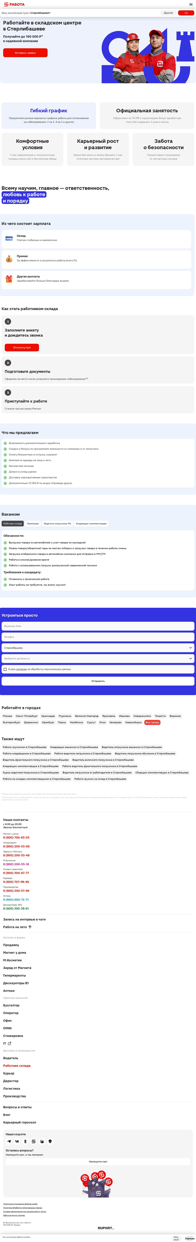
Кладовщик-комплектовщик (91, 523)
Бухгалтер (11, 1005)
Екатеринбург (11, 722)
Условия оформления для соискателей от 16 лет (24, 1211)
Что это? (176, 1238)
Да (186, 12)
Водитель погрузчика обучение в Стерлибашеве (145, 753)
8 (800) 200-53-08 (16, 846)
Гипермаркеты (14, 975)
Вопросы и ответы (17, 1107)
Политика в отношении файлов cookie (20, 1204)
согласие (21, 669)
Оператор (10, 1013)
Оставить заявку (25, 52)
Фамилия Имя (12, 626)
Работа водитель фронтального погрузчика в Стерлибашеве (99, 766)
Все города (152, 722)
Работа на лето (17, 927)
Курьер (8, 1073)
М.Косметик (12, 960)
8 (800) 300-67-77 (16, 873)
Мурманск (65, 715)
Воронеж (175, 715)
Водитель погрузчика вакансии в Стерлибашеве (132, 747)
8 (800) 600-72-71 (16, 899)
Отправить (98, 681)
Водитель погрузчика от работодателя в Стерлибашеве (97, 772)
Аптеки (9, 991)
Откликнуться (22, 347)
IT (7, 1043)
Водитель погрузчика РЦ (57, 523)
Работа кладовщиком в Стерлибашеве (27, 753)
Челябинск (76, 722)
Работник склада (12, 523)
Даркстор (10, 1081)
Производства (14, 1096)
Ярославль (108, 715)
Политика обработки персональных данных (22, 1208)
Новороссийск (142, 715)
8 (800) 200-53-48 (16, 855)
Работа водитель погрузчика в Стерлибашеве (82, 753)
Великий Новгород (86, 715)
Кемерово (115, 722)
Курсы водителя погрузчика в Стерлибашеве (31, 772)
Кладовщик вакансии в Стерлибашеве (74, 747)
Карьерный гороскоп (19, 1122)
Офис (7, 1020)
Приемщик (33, 523)
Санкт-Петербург (27, 715)
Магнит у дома (14, 952)
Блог (6, 1115)
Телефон (9, 636)
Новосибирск (133, 722)
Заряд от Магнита (17, 968)
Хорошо (189, 1238)
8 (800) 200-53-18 (16, 864)
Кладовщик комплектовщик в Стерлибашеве (31, 766)
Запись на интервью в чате (24, 919)
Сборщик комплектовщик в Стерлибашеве (162, 772)
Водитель (10, 1058)
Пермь (62, 722)
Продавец (11, 945)
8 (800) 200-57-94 (16, 890)
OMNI (7, 1028)
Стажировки (13, 1036)
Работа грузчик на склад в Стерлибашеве (100, 778)
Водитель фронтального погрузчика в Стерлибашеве (36, 759)
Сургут (91, 722)
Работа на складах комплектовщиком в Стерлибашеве (37, 778)
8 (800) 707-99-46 (16, 881)
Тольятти (160, 715)
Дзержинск (31, 722)
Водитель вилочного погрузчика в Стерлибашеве (103, 759)
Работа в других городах (14, 1215)
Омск (102, 722)
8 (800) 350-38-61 (16, 908)
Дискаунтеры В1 (16, 983)
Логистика (11, 1088)
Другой (168, 12)
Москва (7, 715)
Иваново (124, 715)
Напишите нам (98, 1161)
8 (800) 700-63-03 (16, 837)
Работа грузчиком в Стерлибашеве (24, 747)
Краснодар (48, 715)
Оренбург (48, 722)
